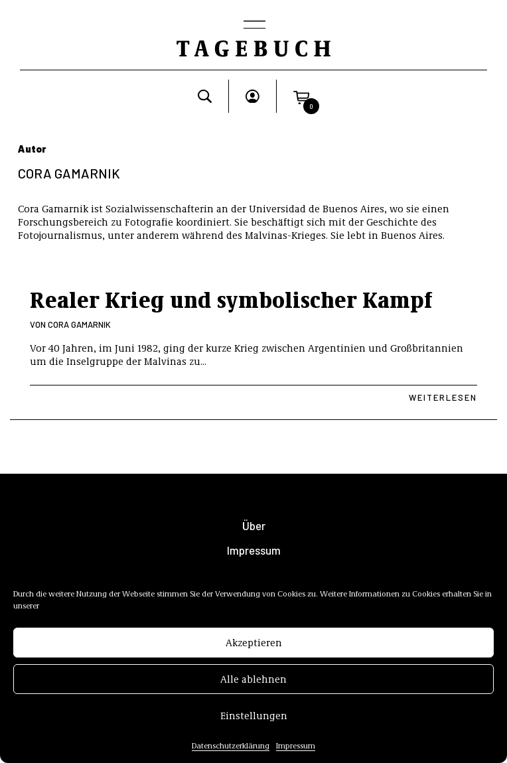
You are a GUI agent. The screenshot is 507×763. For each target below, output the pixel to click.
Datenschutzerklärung (230, 748)
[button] (301, 96)
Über (253, 525)
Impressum (295, 748)
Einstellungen (253, 718)
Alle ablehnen (253, 682)
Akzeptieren (254, 645)
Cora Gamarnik (79, 324)
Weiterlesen (443, 397)
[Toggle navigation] (253, 25)
